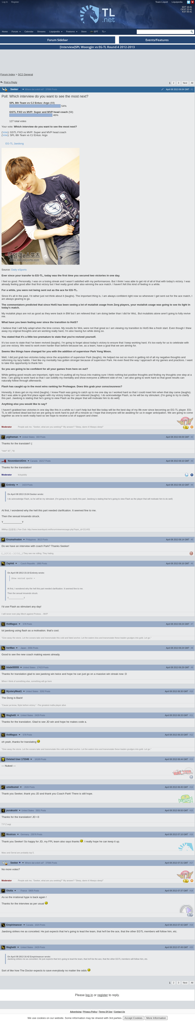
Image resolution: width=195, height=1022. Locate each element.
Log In (5, 2)
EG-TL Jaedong (14, 143)
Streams (41, 31)
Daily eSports (19, 269)
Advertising (76, 1012)
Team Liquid (161, 2)
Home (5, 31)
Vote (5, 132)
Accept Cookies (133, 1018)
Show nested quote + (23, 578)
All (192, 83)
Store (83, 31)
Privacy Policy (90, 1012)
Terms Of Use (105, 1012)
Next (185, 83)
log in (89, 995)
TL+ (104, 31)
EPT (94, 32)
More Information (156, 1018)
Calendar (29, 31)
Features (72, 31)
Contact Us (119, 1012)
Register (15, 2)
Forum (16, 31)
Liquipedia (177, 2)
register (102, 995)
